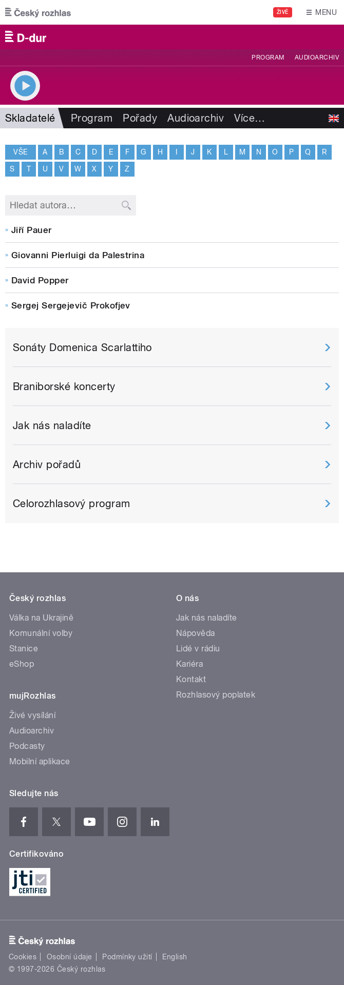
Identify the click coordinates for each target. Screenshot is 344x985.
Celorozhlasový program (71, 503)
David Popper (40, 280)
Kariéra (189, 664)
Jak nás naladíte (52, 425)
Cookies (22, 957)
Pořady (140, 118)
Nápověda (195, 633)
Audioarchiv (317, 57)
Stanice (23, 648)
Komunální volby (40, 633)
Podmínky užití (127, 957)
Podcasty (27, 746)
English (174, 957)
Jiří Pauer (31, 230)
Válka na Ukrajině (41, 618)
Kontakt (191, 679)
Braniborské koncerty (64, 386)
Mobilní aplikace (39, 761)
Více (249, 118)
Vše (20, 151)
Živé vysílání (32, 715)
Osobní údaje (69, 957)
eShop (21, 664)
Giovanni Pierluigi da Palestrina (77, 255)
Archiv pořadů (47, 464)
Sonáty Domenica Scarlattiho (82, 347)
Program (268, 57)
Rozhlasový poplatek (215, 695)
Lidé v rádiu (198, 648)
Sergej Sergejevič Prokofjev (70, 305)
